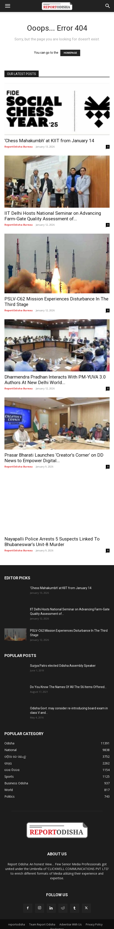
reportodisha (16, 919)
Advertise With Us (70, 919)
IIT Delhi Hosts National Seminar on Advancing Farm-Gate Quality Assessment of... (52, 216)
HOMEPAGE (70, 52)
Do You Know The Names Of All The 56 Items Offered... (68, 681)
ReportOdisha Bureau (18, 146)
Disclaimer (57, 923)
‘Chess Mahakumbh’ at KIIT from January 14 (49, 140)
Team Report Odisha (42, 919)
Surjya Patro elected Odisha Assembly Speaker (63, 660)
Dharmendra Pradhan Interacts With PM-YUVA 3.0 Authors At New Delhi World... (55, 379)
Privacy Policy (94, 919)
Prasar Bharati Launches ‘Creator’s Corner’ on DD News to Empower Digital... (53, 457)
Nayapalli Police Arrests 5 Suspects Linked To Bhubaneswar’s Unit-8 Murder (52, 536)
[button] (7, 6)
